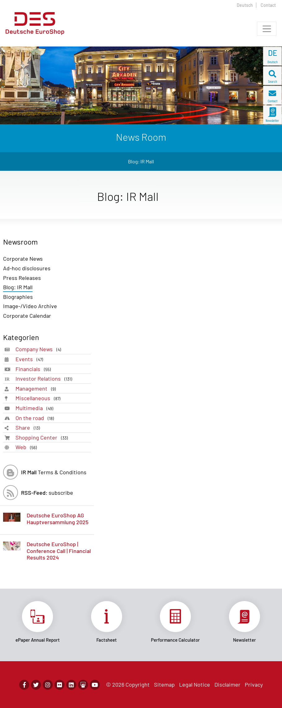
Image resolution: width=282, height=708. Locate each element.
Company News (39, 349)
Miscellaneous (39, 398)
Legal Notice (194, 684)
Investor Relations (45, 378)
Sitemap (164, 684)
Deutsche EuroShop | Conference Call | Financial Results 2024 (59, 551)
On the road (35, 418)
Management (36, 388)
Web (27, 447)
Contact (268, 5)
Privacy (254, 684)
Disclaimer (227, 684)
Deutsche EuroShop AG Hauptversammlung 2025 (57, 518)
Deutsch (245, 5)
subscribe (47, 492)
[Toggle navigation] (266, 29)
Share (28, 427)
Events (30, 359)
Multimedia (35, 408)
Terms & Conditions (53, 472)
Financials (34, 369)
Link (37, 622)
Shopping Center (42, 437)
